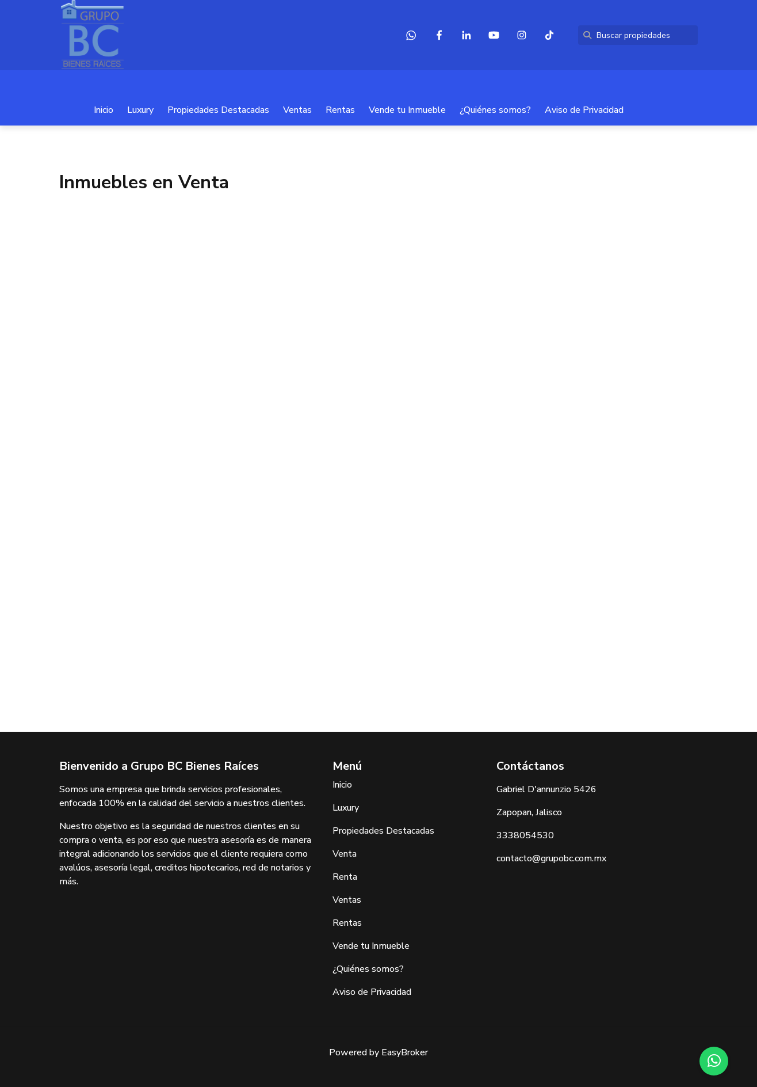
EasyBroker (404, 1052)
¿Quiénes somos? (495, 110)
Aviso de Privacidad (584, 110)
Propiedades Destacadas (218, 110)
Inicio (103, 110)
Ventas (297, 110)
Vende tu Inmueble (407, 110)
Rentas (340, 110)
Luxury (140, 110)
